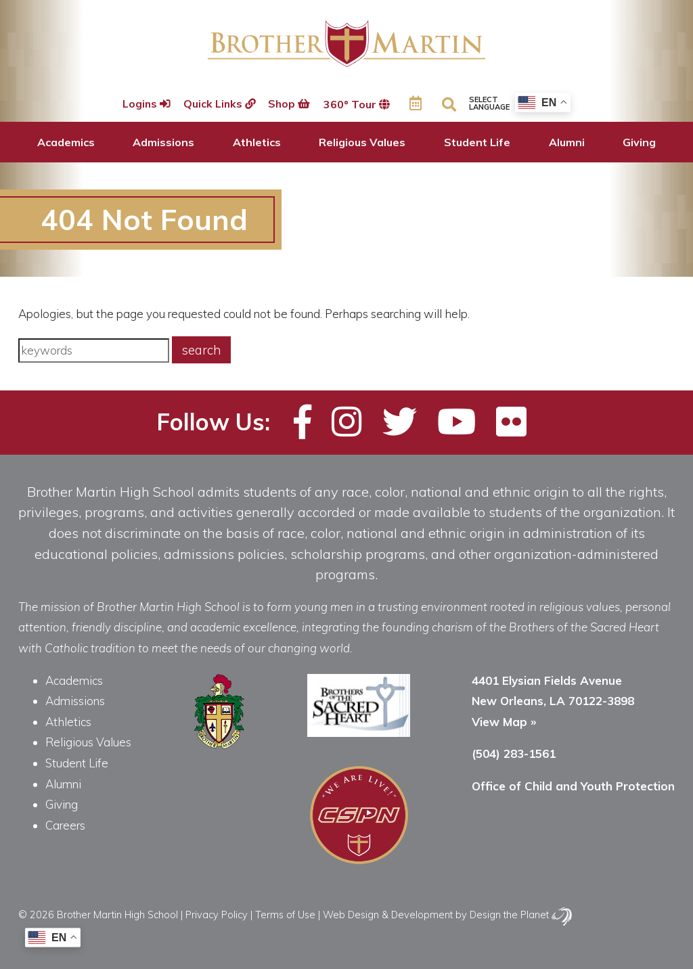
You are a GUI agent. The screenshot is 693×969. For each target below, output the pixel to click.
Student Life (477, 142)
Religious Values (362, 142)
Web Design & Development (388, 914)
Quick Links (218, 104)
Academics (66, 142)
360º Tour (358, 104)
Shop (290, 104)
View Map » (504, 722)
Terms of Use (285, 914)
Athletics (257, 142)
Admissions (163, 142)
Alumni (567, 142)
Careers (65, 825)
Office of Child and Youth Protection (573, 786)
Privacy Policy (216, 914)
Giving (639, 142)
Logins (144, 104)
